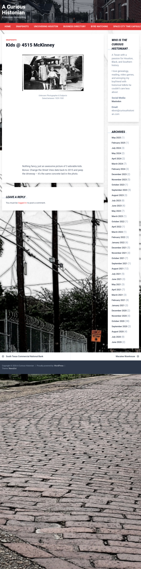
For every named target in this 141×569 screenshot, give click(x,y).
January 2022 (118, 242)
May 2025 (116, 137)
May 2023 (116, 211)
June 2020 (117, 342)
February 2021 (118, 300)
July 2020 (116, 337)
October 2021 (118, 258)
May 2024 (116, 153)
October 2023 (118, 185)
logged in (22, 203)
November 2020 (119, 316)
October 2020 (118, 321)
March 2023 (117, 216)
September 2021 (119, 263)
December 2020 (119, 310)
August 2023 (118, 195)
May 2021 (116, 284)
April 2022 (116, 226)
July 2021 (116, 274)
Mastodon (116, 101)
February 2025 (118, 143)
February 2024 (118, 169)
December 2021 (119, 247)
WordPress (58, 366)
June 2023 (117, 205)
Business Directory (74, 26)
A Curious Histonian (13, 10)
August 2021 (118, 268)
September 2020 (119, 326)
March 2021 (117, 295)
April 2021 (116, 289)
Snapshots (22, 26)
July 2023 (116, 200)
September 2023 (119, 190)
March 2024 (117, 164)
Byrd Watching (99, 26)
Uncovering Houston (46, 26)
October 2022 (118, 221)
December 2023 (119, 174)
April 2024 (116, 158)
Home (8, 26)
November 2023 (119, 179)
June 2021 (117, 279)
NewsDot (12, 368)
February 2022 (118, 237)
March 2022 (117, 232)
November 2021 (119, 253)
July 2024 (116, 148)
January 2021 (118, 305)
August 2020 (118, 331)
